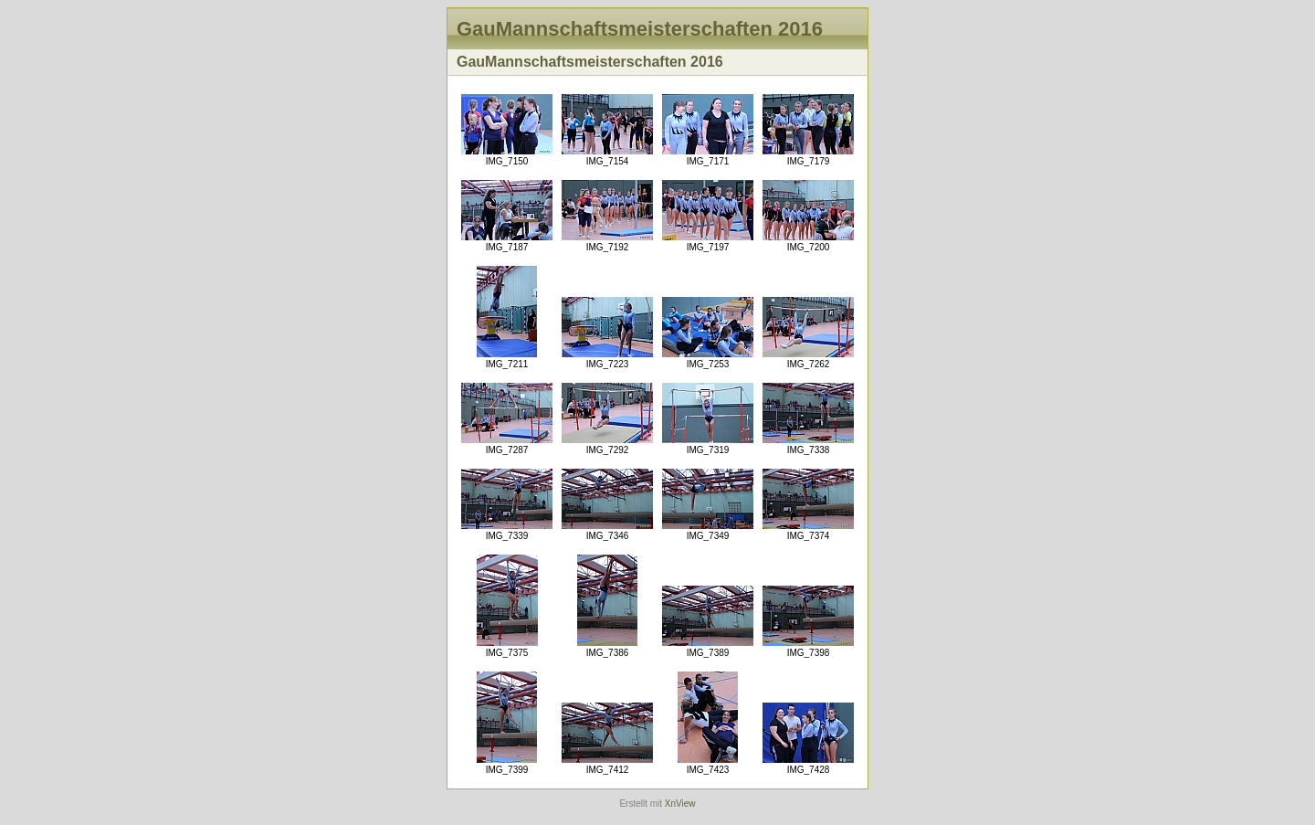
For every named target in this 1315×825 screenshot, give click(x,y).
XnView (680, 804)
